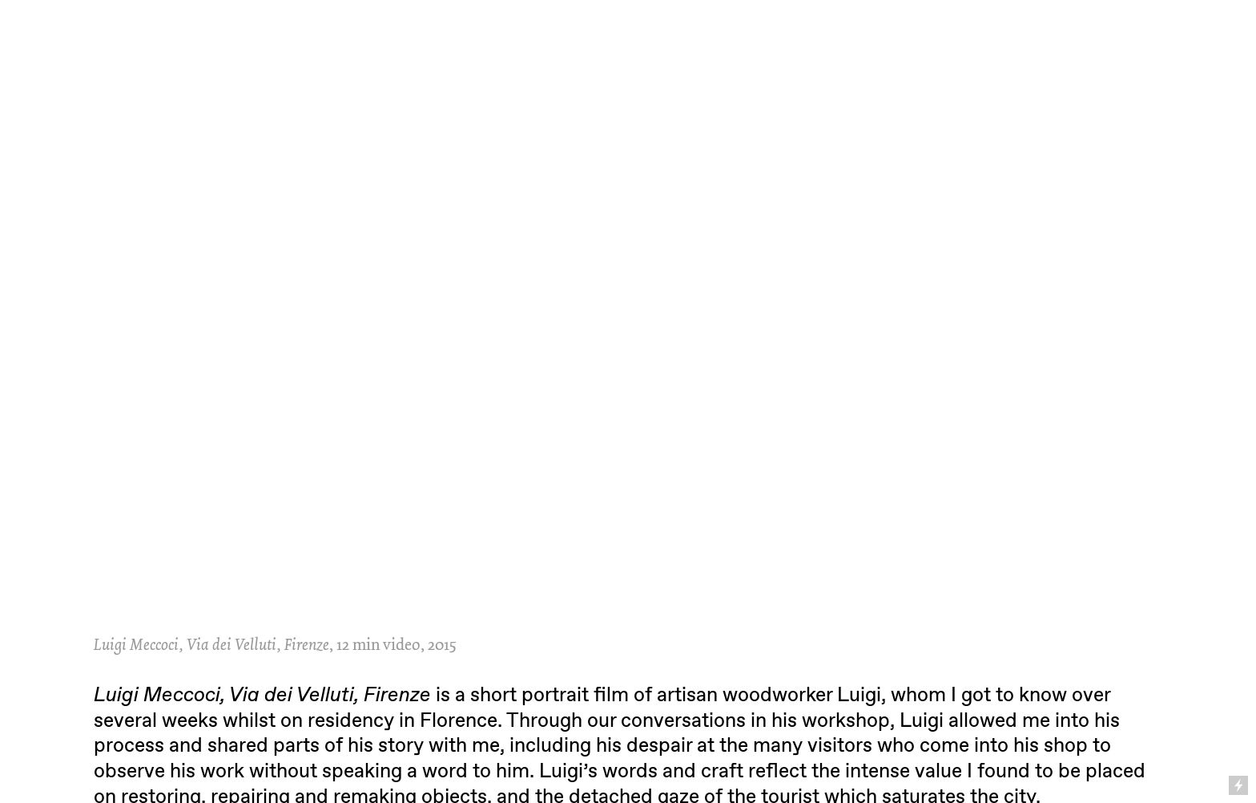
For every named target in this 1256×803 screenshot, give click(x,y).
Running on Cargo (1239, 717)
